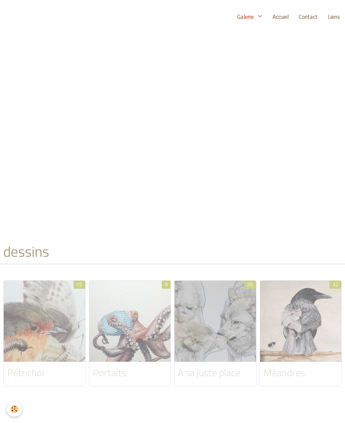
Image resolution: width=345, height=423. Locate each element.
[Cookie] (14, 409)
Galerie (246, 16)
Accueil (281, 16)
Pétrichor (26, 372)
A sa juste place (209, 372)
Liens (334, 16)
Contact (308, 16)
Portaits (109, 372)
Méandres (284, 372)
